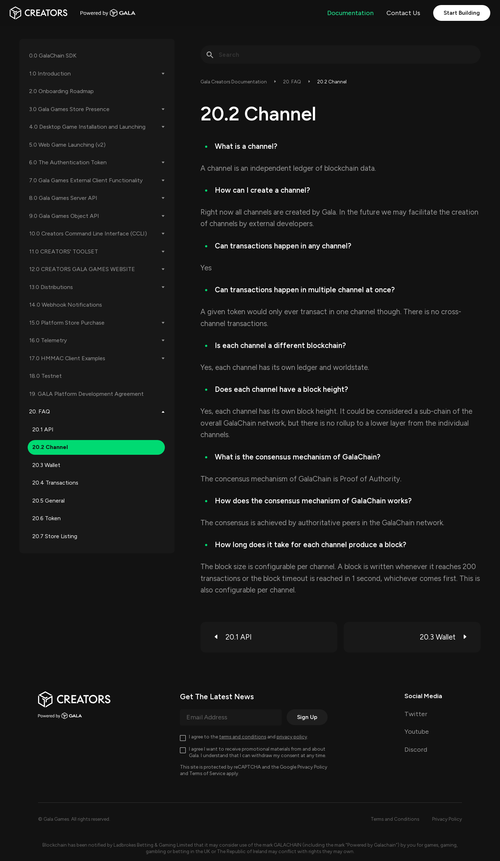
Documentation (350, 13)
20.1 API (43, 429)
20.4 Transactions (55, 482)
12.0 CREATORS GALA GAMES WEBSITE (82, 269)
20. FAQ (39, 411)
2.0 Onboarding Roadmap (61, 91)
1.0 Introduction (50, 73)
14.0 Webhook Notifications (65, 304)
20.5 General (48, 500)
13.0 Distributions (51, 287)
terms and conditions (242, 736)
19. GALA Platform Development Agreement (86, 393)
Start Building (462, 12)
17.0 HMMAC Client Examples (67, 358)
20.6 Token (46, 518)
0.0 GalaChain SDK (53, 55)
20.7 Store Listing (54, 536)
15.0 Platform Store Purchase (67, 322)
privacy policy (292, 736)
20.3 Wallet (46, 465)
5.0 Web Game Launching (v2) (67, 144)
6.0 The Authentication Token (68, 162)
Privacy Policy (312, 767)
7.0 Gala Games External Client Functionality (86, 180)
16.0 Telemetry (48, 340)
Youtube (416, 732)
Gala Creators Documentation (233, 81)
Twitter (415, 714)
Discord (415, 750)
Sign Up (307, 717)
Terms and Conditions (395, 819)
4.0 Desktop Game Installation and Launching (87, 126)
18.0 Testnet (45, 375)
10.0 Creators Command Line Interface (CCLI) (88, 233)
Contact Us (403, 13)
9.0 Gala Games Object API (64, 215)
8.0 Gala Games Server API (63, 197)
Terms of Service (207, 773)
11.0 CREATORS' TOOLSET (63, 251)
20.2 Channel (50, 447)
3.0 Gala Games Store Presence (69, 109)
